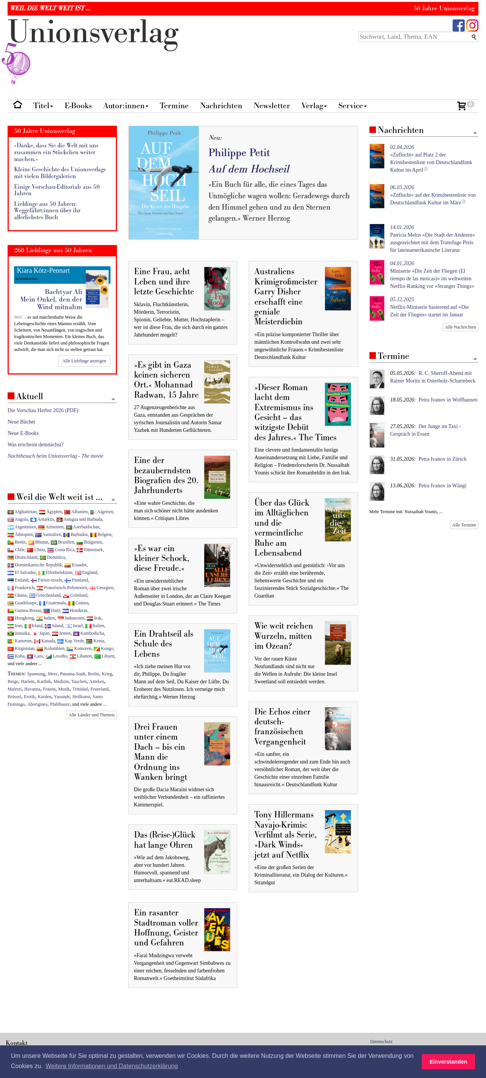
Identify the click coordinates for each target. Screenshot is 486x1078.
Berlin (93, 674)
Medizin (61, 681)
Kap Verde (70, 640)
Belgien (101, 534)
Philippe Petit (239, 153)
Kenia (95, 640)
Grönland (75, 595)
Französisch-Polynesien (62, 587)
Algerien (101, 511)
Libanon (81, 656)
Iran (15, 625)
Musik (63, 689)
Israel (74, 625)
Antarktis (42, 519)
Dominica (52, 557)
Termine (174, 106)
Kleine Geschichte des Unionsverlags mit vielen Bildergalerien (60, 173)
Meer (52, 674)
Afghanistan (22, 511)
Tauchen (79, 681)
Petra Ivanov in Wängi (442, 485)
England (86, 572)
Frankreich (21, 587)
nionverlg (93, 50)
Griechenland (45, 595)
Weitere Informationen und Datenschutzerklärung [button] (112, 1066)
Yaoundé (62, 696)
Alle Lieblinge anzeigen (84, 361)
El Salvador (22, 572)
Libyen (105, 656)
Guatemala (52, 602)
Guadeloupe (22, 602)
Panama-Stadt (72, 674)
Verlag (314, 106)
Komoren (79, 648)
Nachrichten (221, 106)
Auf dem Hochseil (248, 169)
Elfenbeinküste (55, 572)
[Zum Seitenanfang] (475, 133)
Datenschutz (381, 1041)
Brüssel (14, 696)
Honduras (75, 610)
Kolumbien (50, 648)
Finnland (76, 580)
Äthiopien (20, 534)
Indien (45, 618)
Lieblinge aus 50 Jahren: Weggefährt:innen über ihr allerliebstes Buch (47, 211)
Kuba (16, 656)
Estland (18, 580)
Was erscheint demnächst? (35, 444)
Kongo (103, 648)
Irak (94, 618)
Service (352, 106)
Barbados (75, 534)
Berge (13, 681)
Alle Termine (464, 525)
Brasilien (62, 542)
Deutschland (22, 557)
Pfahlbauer (60, 704)
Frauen (49, 689)
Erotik (29, 696)
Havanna (32, 689)
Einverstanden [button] (448, 1062)
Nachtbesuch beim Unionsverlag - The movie (55, 456)
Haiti (52, 610)
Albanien (76, 511)
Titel (43, 106)
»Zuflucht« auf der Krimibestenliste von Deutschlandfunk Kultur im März (433, 195)
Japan (40, 633)
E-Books (78, 106)
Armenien (50, 527)
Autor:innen (125, 106)
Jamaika (19, 633)
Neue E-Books (23, 433)
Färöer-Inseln (46, 580)
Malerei (15, 689)
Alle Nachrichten (460, 327)
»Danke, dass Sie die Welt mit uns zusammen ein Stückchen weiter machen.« (56, 152)
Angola (18, 519)
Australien (48, 534)
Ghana (17, 595)
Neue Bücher (21, 422)
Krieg (107, 674)
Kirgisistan (21, 648)
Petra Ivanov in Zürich (442, 459)
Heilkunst (81, 696)
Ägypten (50, 511)
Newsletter (272, 106)
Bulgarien (89, 542)
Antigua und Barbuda (80, 519)
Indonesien (71, 618)
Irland (34, 625)
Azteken (96, 681)
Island (54, 625)
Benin (16, 542)
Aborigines (37, 704)
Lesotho (56, 656)
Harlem (28, 681)
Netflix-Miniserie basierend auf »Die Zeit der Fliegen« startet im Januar (429, 307)
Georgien (101, 587)
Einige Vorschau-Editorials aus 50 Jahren (57, 190)
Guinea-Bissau (24, 610)
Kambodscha (88, 633)
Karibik (44, 681)
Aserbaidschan (82, 527)
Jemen (61, 633)
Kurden (44, 696)
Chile (16, 549)
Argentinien (22, 527)
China (36, 549)
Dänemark (90, 549)
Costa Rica (60, 549)
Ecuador (76, 564)
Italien (94, 625)
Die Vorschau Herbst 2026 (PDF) (43, 410)
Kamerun (20, 640)
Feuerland (99, 689)
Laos (35, 656)
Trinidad (80, 689)
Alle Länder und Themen (92, 715)
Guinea (78, 602)
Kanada (44, 640)
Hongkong (21, 618)
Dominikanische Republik (35, 564)
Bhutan (38, 542)
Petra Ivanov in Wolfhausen (447, 400)
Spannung (36, 674)
